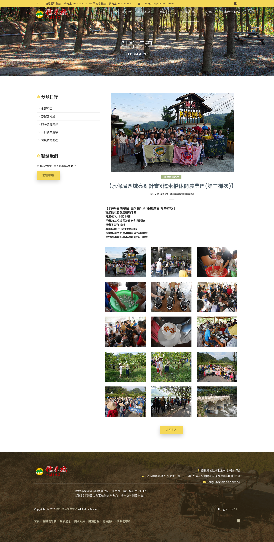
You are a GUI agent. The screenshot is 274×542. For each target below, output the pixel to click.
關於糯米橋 (123, 13)
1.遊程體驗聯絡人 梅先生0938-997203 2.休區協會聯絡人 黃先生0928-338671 (83, 3)
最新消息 (143, 13)
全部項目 (46, 108)
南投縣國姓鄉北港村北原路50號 (219, 470)
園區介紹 (166, 13)
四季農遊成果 (49, 124)
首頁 (105, 13)
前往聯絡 (48, 175)
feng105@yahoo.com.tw (154, 3)
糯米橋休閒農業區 (66, 509)
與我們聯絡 (232, 13)
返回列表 (171, 430)
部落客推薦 (48, 116)
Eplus (236, 509)
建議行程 (188, 13)
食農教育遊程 (171, 177)
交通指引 (211, 13)
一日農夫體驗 (49, 132)
